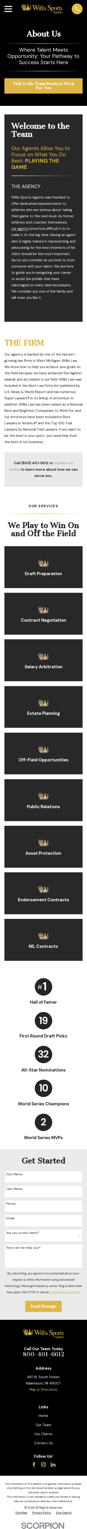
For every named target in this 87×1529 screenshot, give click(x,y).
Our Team (43, 1425)
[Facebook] (34, 1464)
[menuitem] (21, 1513)
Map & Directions (43, 1389)
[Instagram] (43, 1464)
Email (10, 1218)
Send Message (43, 1306)
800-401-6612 (43, 1354)
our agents (20, 228)
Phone (11, 1204)
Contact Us (43, 1443)
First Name (14, 1174)
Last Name (14, 1189)
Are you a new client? (22, 1233)
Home (43, 1415)
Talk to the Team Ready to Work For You (43, 86)
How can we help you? (23, 1248)
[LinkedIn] (53, 1464)
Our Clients (43, 1434)
